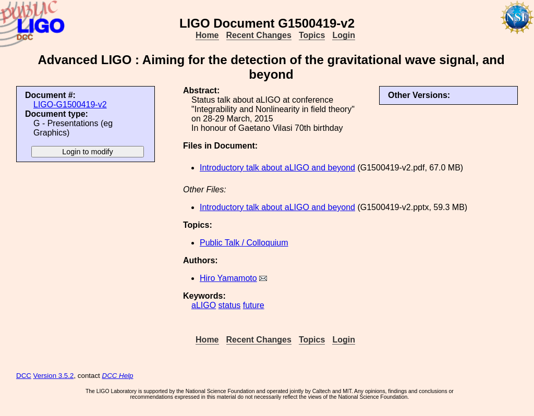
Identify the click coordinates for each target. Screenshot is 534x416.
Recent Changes (259, 35)
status (230, 305)
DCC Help (118, 376)
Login (343, 35)
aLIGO (203, 305)
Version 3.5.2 (53, 376)
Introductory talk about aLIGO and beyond (277, 167)
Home (207, 35)
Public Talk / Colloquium (244, 242)
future (253, 305)
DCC (23, 376)
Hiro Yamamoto (228, 278)
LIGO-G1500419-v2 (70, 104)
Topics (312, 35)
